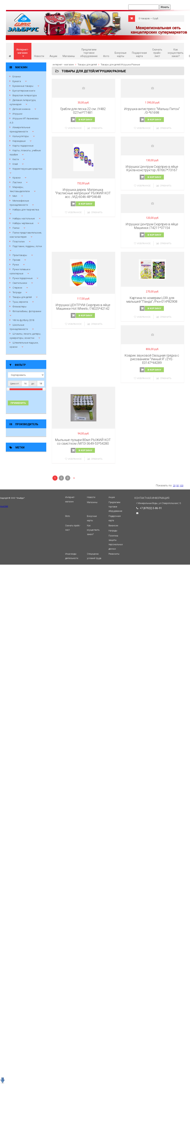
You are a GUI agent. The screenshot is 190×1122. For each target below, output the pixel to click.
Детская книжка (21, 109)
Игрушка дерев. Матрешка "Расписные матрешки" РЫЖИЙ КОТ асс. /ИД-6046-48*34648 (83, 193)
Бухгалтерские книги (24, 90)
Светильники (20, 283)
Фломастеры (19, 306)
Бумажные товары (23, 86)
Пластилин (19, 241)
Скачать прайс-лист (157, 53)
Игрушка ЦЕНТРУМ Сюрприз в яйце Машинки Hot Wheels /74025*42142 (83, 306)
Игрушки (17, 113)
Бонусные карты (120, 54)
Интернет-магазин (23, 52)
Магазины (69, 56)
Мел (15, 196)
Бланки (17, 76)
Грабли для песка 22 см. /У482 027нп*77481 (83, 110)
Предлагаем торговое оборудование (89, 53)
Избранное (73, 128)
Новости (39, 56)
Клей (15, 164)
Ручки (16, 264)
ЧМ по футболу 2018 (23, 320)
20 (174, 485)
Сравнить (95, 128)
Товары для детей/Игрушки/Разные (120, 64)
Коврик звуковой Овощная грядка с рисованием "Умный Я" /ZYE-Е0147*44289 (151, 359)
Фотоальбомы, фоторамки (27, 311)
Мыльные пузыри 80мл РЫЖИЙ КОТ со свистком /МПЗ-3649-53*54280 (83, 441)
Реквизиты (114, 554)
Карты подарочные (23, 145)
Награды (113, 530)
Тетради (17, 292)
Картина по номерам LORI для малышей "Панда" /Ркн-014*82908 (151, 299)
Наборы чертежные (23, 223)
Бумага (17, 81)
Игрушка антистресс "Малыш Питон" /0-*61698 (152, 110)
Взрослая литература (25, 95)
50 (177, 485)
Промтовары (20, 255)
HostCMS (4, 506)
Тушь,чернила (20, 301)
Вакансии (113, 525)
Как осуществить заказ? (175, 53)
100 (181, 485)
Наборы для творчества (26, 209)
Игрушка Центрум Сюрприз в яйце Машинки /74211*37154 (152, 226)
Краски (17, 177)
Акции (53, 56)
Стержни (17, 287)
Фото (106, 56)
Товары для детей (22, 297)
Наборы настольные (24, 218)
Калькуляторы (21, 136)
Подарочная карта (139, 54)
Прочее (16, 260)
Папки (16, 228)
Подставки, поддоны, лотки (27, 246)
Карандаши (19, 141)
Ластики (17, 182)
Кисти (16, 159)
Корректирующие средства (27, 168)
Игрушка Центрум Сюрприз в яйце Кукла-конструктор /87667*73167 (152, 168)
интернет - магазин (63, 64)
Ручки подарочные (22, 278)
